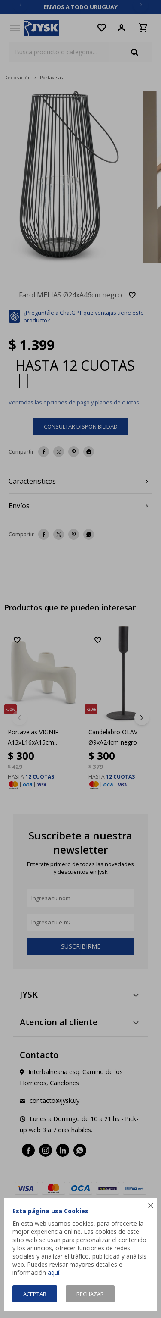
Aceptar (34, 1294)
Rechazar (90, 1294)
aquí (53, 1272)
